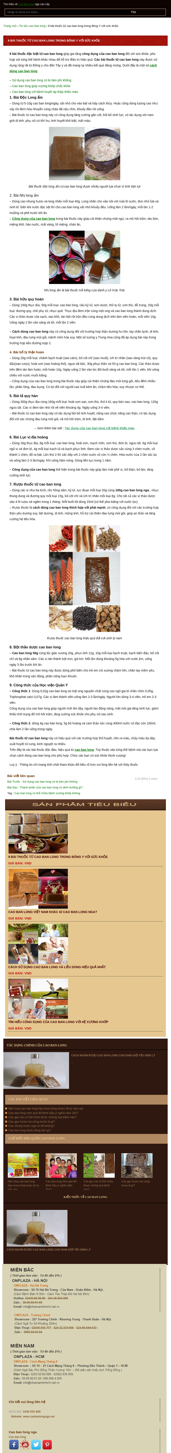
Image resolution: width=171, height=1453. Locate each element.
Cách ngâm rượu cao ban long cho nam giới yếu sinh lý (113, 1055)
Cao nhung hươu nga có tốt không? (31, 1125)
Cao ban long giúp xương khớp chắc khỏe (41, 86)
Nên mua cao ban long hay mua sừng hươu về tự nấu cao (45, 1108)
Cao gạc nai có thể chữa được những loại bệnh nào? (42, 1117)
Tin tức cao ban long (32, 26)
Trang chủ (9, 26)
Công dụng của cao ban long (33, 218)
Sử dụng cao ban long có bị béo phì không (41, 80)
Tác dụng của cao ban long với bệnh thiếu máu (99, 428)
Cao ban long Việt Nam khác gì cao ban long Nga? (52, 912)
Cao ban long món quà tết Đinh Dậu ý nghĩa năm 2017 (43, 1113)
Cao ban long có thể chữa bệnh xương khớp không (47, 793)
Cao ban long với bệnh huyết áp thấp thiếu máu (45, 92)
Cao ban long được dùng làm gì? (29, 1130)
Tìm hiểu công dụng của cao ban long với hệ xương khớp (58, 1022)
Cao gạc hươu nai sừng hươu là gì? (31, 1121)
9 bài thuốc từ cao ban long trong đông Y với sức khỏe (58, 857)
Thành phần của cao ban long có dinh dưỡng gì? (45, 787)
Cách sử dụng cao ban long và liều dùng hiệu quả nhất (57, 967)
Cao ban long (26, 4)
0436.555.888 (32, 1411)
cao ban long (84, 749)
